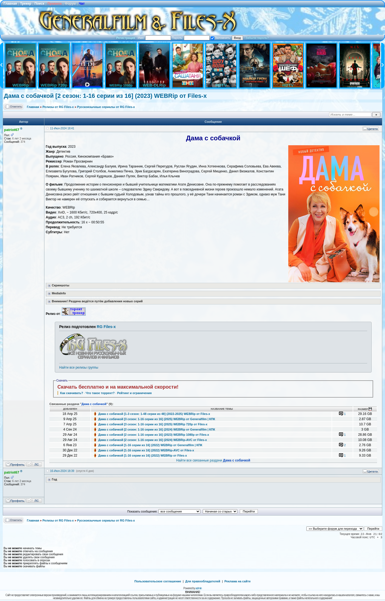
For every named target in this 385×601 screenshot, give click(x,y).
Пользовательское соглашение (158, 581)
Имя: (154, 37)
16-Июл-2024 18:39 (62, 470)
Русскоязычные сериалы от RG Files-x (106, 107)
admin (199, 588)
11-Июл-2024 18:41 (62, 128)
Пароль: (191, 37)
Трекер (25, 3)
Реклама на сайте (237, 581)
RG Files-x (106, 326)
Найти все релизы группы (78, 367)
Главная (10, 3)
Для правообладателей (202, 581)
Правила (54, 3)
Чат (82, 3)
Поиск (39, 3)
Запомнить (220, 37)
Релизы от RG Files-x (58, 107)
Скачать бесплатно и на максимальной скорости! (118, 387)
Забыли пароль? (257, 37)
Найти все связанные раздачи (213, 460)
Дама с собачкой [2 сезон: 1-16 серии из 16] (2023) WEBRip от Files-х (105, 95)
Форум (70, 3)
